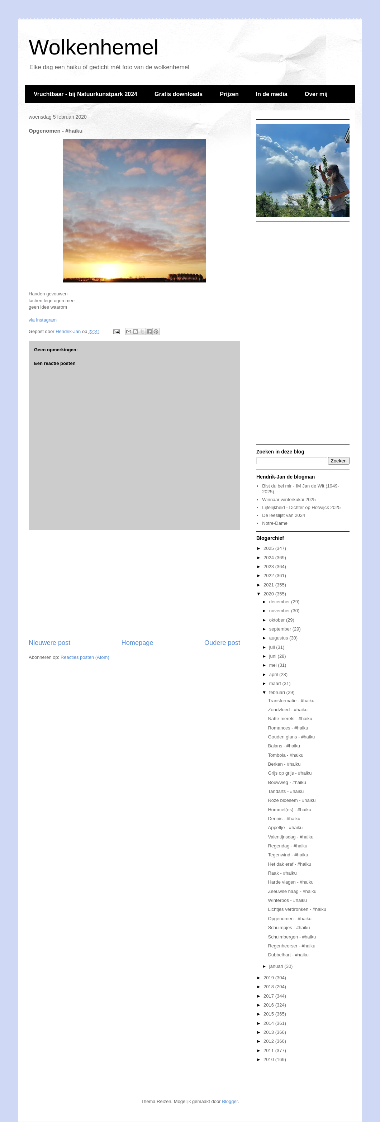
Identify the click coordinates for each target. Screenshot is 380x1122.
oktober (277, 620)
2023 (269, 566)
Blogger (230, 1101)
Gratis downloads (179, 94)
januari (277, 966)
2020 (269, 593)
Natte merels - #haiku (290, 718)
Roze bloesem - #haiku (291, 800)
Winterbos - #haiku (287, 900)
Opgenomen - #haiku (289, 918)
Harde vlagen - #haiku (290, 882)
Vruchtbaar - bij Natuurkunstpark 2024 (85, 94)
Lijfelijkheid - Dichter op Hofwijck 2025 (301, 507)
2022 (269, 575)
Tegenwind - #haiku (288, 854)
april (274, 674)
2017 (269, 996)
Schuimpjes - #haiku (289, 927)
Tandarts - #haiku (286, 791)
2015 (269, 1014)
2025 (269, 548)
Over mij (316, 94)
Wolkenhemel (93, 47)
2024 (269, 557)
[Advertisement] (134, 584)
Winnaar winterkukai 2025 (289, 499)
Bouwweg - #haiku (287, 782)
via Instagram (43, 320)
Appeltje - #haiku (285, 827)
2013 (269, 1032)
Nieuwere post (49, 642)
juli (272, 647)
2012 (269, 1041)
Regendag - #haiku (287, 845)
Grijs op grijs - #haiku (290, 773)
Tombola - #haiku (285, 755)
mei (273, 665)
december (280, 601)
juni (273, 656)
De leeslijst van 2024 (283, 515)
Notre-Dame (275, 523)
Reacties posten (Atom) (85, 657)
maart (275, 683)
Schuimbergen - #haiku (292, 937)
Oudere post (222, 642)
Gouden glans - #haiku (291, 737)
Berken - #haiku (284, 764)
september (281, 629)
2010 (269, 1059)
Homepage (137, 642)
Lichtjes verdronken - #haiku (297, 909)
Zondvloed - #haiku (288, 709)
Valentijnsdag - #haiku (290, 837)
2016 (269, 1005)
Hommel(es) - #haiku (289, 809)
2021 (269, 585)
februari (277, 692)
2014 (269, 1023)
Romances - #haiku (288, 728)
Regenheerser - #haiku (291, 946)
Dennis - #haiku (284, 818)
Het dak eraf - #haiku (289, 864)
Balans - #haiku (284, 745)
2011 (269, 1050)
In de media (272, 94)
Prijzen (229, 94)
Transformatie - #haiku (291, 700)
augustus (279, 638)
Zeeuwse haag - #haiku (292, 891)
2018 (269, 986)
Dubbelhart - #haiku (288, 954)
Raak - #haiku (282, 873)
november (280, 610)
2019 (269, 977)
